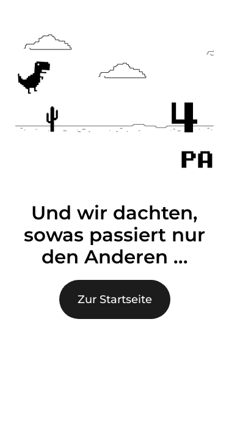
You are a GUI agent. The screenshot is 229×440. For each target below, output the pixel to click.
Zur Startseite (115, 299)
